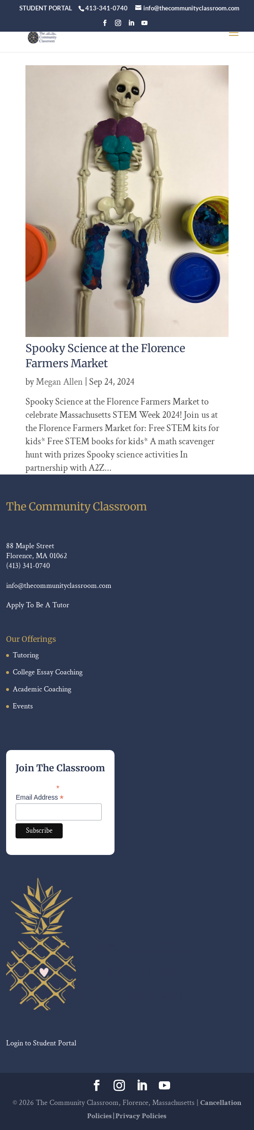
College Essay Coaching (47, 672)
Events (23, 706)
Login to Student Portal (41, 1043)
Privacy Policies (140, 1116)
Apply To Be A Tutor (37, 605)
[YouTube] (144, 26)
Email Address (40, 797)
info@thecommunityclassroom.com (59, 586)
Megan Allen (59, 382)
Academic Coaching (42, 689)
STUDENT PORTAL (45, 8)
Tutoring (26, 655)
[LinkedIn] (131, 26)
